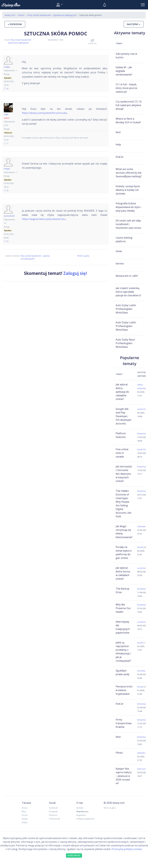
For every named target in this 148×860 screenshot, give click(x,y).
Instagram (53, 811)
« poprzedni (15, 24)
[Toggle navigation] (143, 4)
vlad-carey (141, 768)
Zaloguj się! (75, 273)
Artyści (24, 822)
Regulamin (81, 815)
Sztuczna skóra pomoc (55, 33)
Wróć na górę (83, 255)
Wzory (24, 807)
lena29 (140, 547)
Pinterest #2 (54, 818)
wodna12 (141, 409)
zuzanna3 (141, 568)
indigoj (7, 66)
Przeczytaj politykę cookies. (127, 849)
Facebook (53, 807)
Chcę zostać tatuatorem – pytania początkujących (20, 41)
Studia (24, 818)
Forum (24, 815)
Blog (24, 811)
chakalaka (141, 526)
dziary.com (10, 15)
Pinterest (53, 815)
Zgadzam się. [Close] (74, 855)
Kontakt (79, 807)
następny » (133, 24)
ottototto (141, 752)
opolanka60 (9, 215)
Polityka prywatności (85, 818)
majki (6, 114)
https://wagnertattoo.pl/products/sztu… (44, 219)
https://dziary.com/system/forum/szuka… (45, 113)
